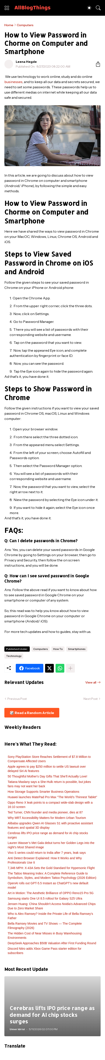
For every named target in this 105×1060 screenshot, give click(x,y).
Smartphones (77, 649)
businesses (13, 82)
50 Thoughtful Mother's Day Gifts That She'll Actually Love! (47, 776)
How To (58, 649)
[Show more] (70, 668)
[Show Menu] (7, 7)
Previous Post (17, 699)
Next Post (91, 699)
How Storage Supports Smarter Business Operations (43, 791)
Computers (25, 25)
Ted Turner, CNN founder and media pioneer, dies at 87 (45, 812)
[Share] (96, 64)
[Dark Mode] (89, 7)
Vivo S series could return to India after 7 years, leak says (47, 852)
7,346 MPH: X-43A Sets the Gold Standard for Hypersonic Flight (51, 868)
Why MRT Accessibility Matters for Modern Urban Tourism (47, 818)
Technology (13, 656)
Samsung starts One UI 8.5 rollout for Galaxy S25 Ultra (45, 898)
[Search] (98, 7)
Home (8, 25)
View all (90, 682)
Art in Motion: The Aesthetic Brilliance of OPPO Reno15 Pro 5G (51, 893)
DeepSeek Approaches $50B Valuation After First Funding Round (52, 943)
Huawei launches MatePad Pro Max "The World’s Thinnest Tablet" (52, 797)
